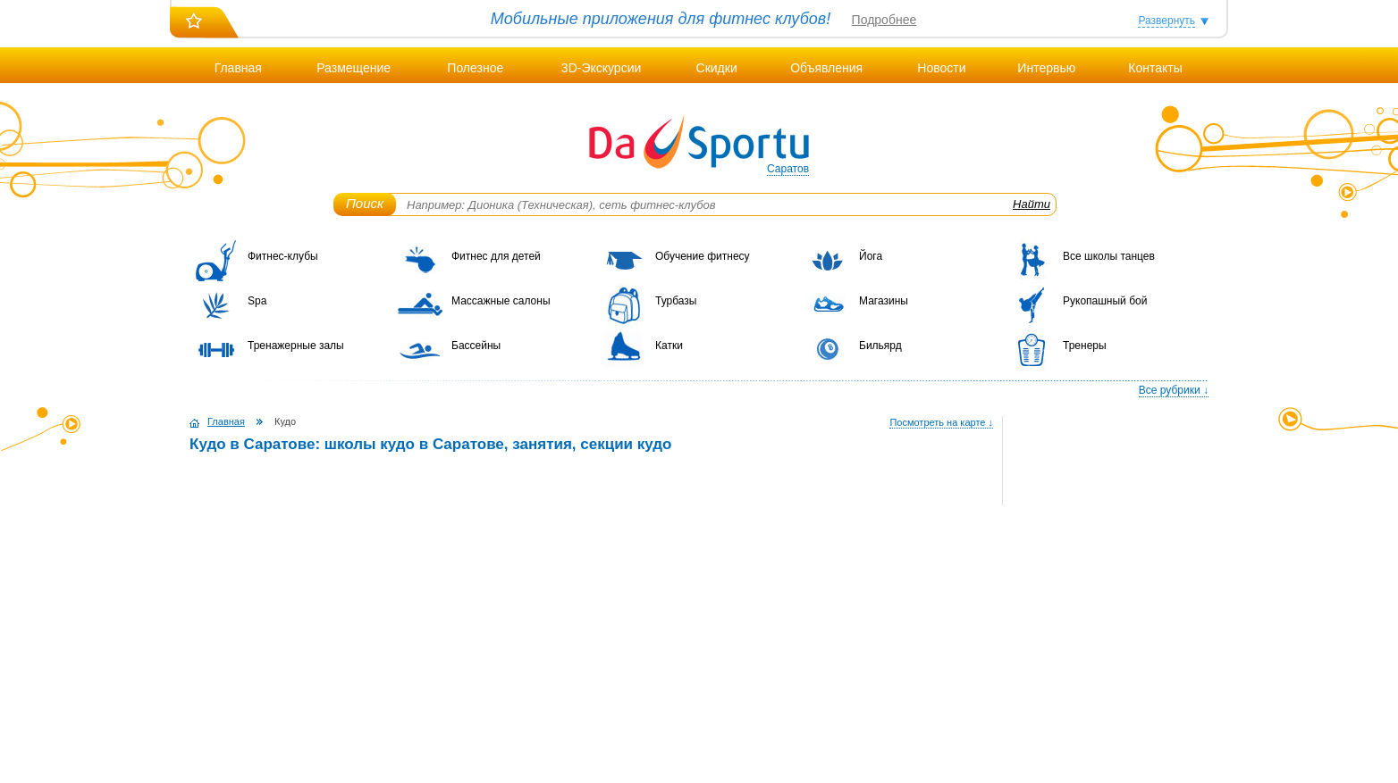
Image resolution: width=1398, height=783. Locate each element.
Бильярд (880, 345)
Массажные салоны (501, 301)
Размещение (353, 68)
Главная (238, 68)
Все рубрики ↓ (1174, 390)
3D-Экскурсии (601, 68)
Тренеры (1085, 345)
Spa (257, 301)
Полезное (475, 68)
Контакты (1155, 68)
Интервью (1046, 68)
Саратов (788, 168)
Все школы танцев (1109, 256)
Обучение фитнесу (702, 256)
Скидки (716, 68)
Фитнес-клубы (283, 256)
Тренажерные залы (296, 345)
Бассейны (476, 345)
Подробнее (884, 19)
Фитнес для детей (496, 256)
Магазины (883, 301)
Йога (870, 256)
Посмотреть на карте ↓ (941, 422)
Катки (669, 345)
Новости (941, 68)
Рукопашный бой (1105, 301)
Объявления (826, 68)
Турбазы (675, 301)
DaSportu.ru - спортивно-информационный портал (699, 142)
